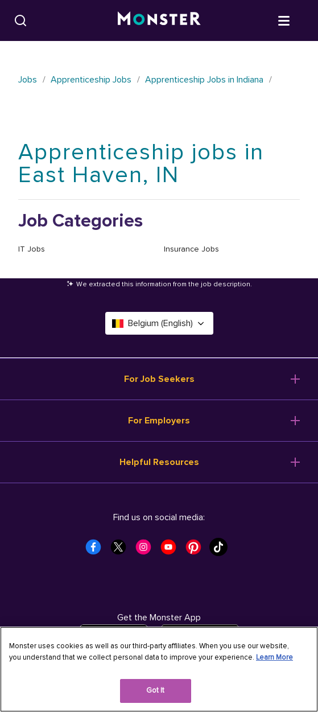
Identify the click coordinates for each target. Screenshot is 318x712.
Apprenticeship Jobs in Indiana (204, 79)
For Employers (159, 420)
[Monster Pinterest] (196, 550)
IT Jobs (31, 249)
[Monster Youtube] (171, 550)
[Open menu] (295, 20)
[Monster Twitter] (121, 550)
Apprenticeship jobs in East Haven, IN (141, 163)
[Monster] (159, 20)
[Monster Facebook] (96, 550)
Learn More (274, 657)
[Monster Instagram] (146, 550)
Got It (155, 690)
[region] (159, 669)
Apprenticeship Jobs (91, 79)
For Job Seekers (159, 379)
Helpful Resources (159, 462)
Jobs (27, 79)
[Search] (20, 20)
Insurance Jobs (191, 249)
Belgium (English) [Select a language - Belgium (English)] (159, 323)
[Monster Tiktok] (221, 550)
